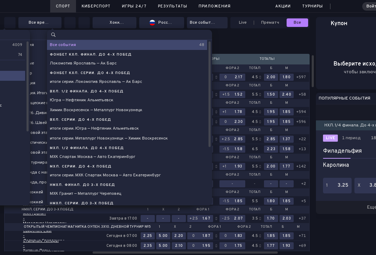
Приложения (215, 6)
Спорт (63, 6)
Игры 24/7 (134, 6)
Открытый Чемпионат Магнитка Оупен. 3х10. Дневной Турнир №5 (87, 227)
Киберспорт (96, 6)
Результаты (172, 6)
